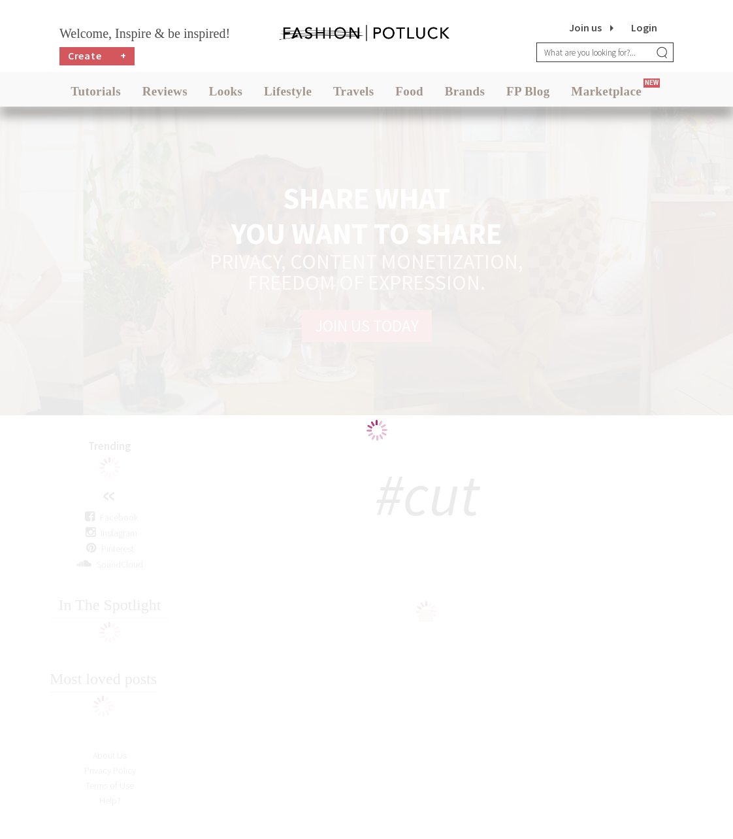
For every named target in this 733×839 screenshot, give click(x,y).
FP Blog (528, 91)
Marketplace (606, 91)
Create (97, 56)
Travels (353, 91)
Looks (226, 91)
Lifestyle (288, 91)
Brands (465, 91)
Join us (585, 27)
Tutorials (96, 91)
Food (409, 91)
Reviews (164, 91)
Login (644, 27)
